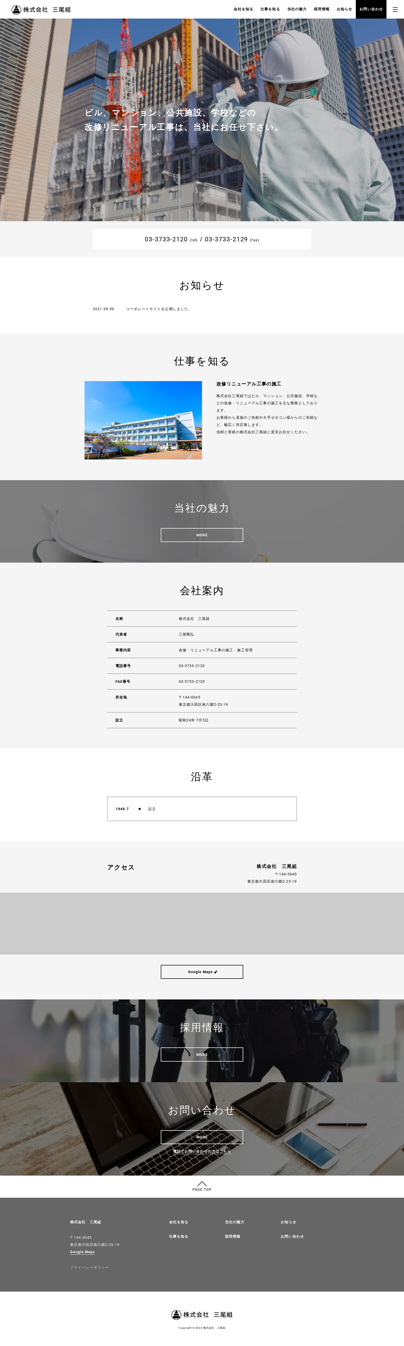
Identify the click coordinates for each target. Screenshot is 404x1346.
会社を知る (243, 9)
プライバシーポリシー (89, 1267)
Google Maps (82, 1252)
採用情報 (321, 9)
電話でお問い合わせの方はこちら (202, 1151)
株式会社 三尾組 (85, 1222)
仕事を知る (270, 9)
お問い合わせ (371, 9)
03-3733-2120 (166, 239)
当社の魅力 (297, 9)
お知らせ (344, 9)
